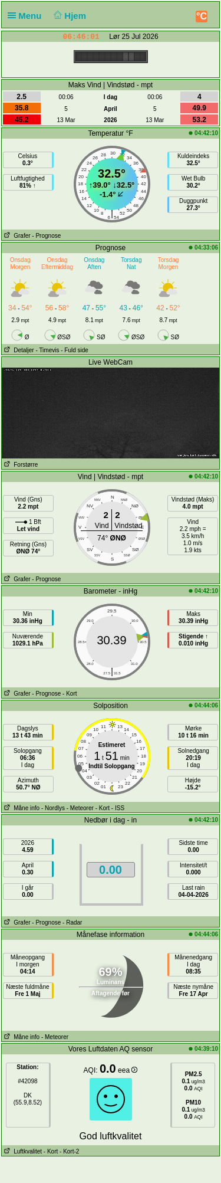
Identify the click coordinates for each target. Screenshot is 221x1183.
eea (127, 1070)
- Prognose (46, 235)
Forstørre (20, 464)
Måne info (20, 808)
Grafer (16, 235)
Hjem (69, 16)
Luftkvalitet (22, 1151)
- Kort (69, 693)
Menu (27, 16)
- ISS (117, 808)
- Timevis (47, 350)
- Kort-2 (68, 1151)
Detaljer (18, 350)
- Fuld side (74, 350)
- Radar (72, 922)
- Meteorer (80, 808)
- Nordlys (53, 808)
